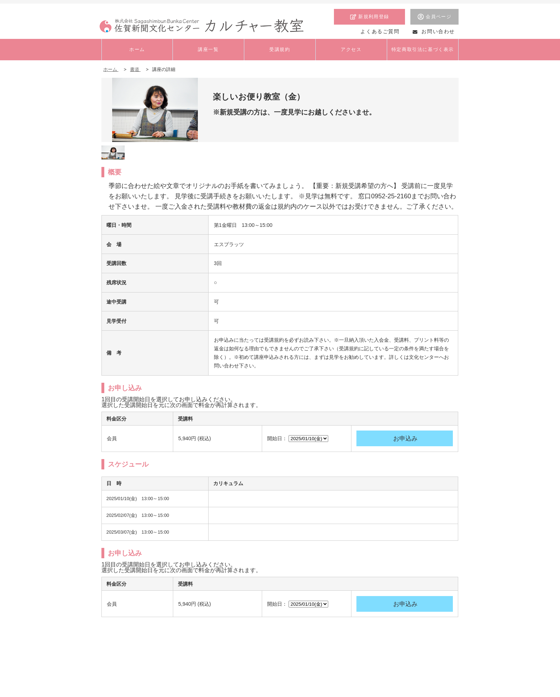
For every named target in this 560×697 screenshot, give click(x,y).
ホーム (111, 69)
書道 (135, 69)
